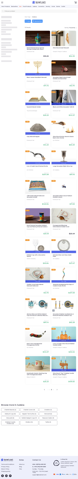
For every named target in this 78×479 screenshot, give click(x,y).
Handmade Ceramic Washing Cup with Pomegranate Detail (37, 374)
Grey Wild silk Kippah (33, 136)
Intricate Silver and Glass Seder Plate (62, 255)
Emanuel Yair (31, 51)
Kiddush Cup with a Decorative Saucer (36, 255)
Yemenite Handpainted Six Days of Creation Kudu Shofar (63, 285)
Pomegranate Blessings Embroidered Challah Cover (61, 226)
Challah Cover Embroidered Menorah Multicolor (35, 285)
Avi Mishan (56, 140)
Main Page (27, 17)
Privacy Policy (5, 466)
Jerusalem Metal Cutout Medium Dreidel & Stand (62, 196)
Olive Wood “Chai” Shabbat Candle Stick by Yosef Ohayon (63, 374)
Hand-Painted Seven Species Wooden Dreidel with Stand (35, 48)
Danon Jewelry (31, 258)
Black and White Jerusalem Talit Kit (63, 107)
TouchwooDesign (32, 110)
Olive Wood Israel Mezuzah (61, 48)
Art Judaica (56, 170)
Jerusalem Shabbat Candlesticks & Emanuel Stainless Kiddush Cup (63, 314)
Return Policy (5, 469)
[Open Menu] (2, 2)
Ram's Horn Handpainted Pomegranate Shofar (34, 344)
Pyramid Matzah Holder (34, 107)
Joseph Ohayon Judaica (60, 51)
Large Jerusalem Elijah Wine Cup (62, 166)
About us (21, 464)
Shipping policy (5, 471)
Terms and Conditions (7, 464)
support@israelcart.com (39, 475)
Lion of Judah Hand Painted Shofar (37, 166)
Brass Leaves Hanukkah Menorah (37, 77)
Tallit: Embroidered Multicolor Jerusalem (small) (36, 196)
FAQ (20, 469)
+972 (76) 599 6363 (40, 466)
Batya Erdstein (31, 377)
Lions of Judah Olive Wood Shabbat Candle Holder (63, 344)
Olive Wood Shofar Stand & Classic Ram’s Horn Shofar (63, 137)
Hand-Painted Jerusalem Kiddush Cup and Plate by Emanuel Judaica (37, 226)
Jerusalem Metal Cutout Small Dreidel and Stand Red (61, 78)
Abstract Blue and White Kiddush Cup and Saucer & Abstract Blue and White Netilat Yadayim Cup (37, 314)
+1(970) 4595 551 (41, 464)
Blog (20, 466)
